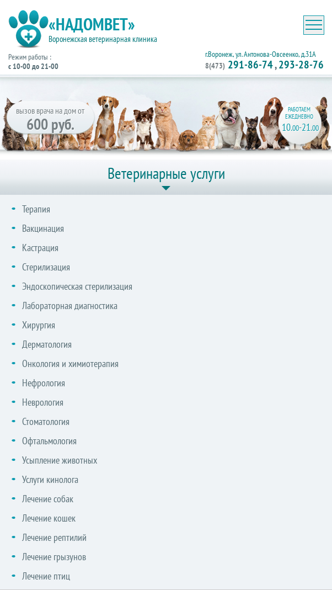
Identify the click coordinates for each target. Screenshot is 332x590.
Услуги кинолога (50, 479)
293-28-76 (301, 64)
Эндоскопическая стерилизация (77, 286)
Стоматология (45, 421)
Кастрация (40, 247)
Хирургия (38, 324)
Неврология (42, 402)
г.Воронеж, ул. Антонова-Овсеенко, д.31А (260, 54)
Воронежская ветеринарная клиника (103, 39)
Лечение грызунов (54, 556)
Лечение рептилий (54, 537)
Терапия (36, 209)
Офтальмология (49, 440)
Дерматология (47, 344)
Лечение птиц (46, 576)
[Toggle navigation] (313, 25)
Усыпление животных (59, 460)
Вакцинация (43, 228)
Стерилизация (46, 267)
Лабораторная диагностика (69, 305)
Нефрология (43, 382)
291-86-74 (239, 64)
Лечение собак (47, 498)
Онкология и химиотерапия (70, 363)
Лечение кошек (49, 518)
